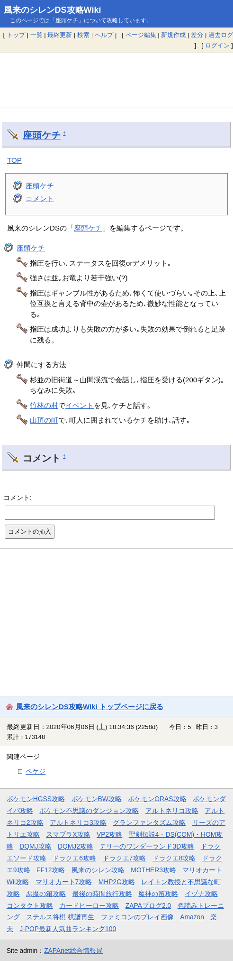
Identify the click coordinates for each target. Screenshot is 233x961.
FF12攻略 (50, 870)
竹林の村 (44, 405)
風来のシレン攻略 (98, 870)
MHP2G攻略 (117, 882)
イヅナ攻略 (201, 893)
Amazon (192, 917)
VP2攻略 (109, 834)
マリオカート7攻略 (64, 882)
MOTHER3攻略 (153, 870)
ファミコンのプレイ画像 (137, 917)
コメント (40, 198)
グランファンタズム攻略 (149, 822)
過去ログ (220, 34)
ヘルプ (104, 34)
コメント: (17, 497)
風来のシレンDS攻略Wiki (52, 10)
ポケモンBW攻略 (97, 799)
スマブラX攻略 (68, 834)
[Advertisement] (116, 80)
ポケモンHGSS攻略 (36, 799)
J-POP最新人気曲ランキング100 (67, 929)
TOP (14, 160)
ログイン (217, 45)
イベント (79, 405)
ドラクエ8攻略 (174, 858)
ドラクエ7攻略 (124, 858)
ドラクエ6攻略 (74, 858)
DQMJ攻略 (35, 846)
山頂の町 (44, 420)
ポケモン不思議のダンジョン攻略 (89, 810)
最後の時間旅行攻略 (102, 893)
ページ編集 (140, 34)
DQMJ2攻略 (75, 846)
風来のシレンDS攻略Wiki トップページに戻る (89, 706)
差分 (197, 34)
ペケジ (35, 771)
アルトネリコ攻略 (171, 810)
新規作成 (173, 34)
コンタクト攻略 (30, 905)
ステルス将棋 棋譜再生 (60, 917)
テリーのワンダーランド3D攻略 (146, 846)
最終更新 (59, 34)
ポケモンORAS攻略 (157, 799)
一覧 (36, 34)
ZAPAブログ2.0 (148, 905)
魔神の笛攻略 (158, 893)
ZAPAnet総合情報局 (73, 950)
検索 (83, 34)
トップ (16, 34)
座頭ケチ (42, 135)
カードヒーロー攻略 (89, 905)
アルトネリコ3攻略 (78, 822)
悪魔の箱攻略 (46, 893)
